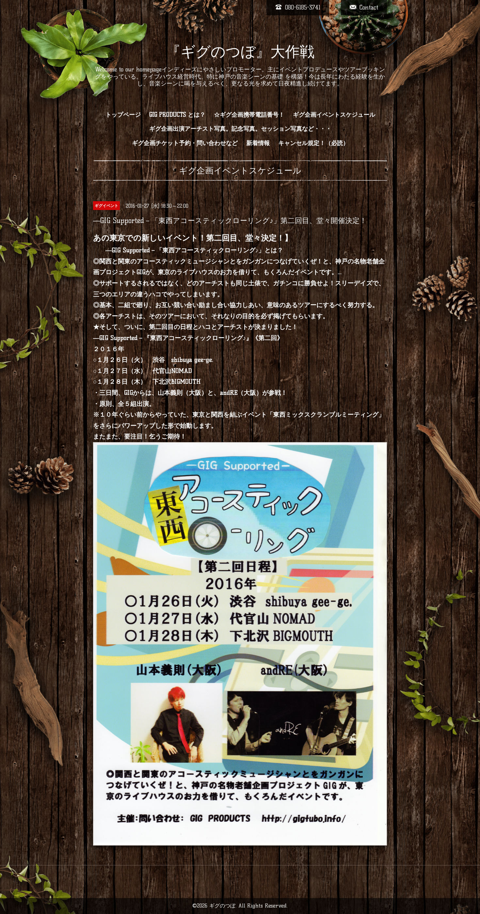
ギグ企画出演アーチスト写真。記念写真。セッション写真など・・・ (240, 128)
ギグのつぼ (222, 906)
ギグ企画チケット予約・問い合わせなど (185, 143)
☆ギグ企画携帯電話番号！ (249, 114)
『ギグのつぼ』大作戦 (240, 51)
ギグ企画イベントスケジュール (334, 114)
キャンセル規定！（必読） (313, 143)
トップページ (123, 114)
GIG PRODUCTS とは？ (177, 114)
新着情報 (258, 143)
